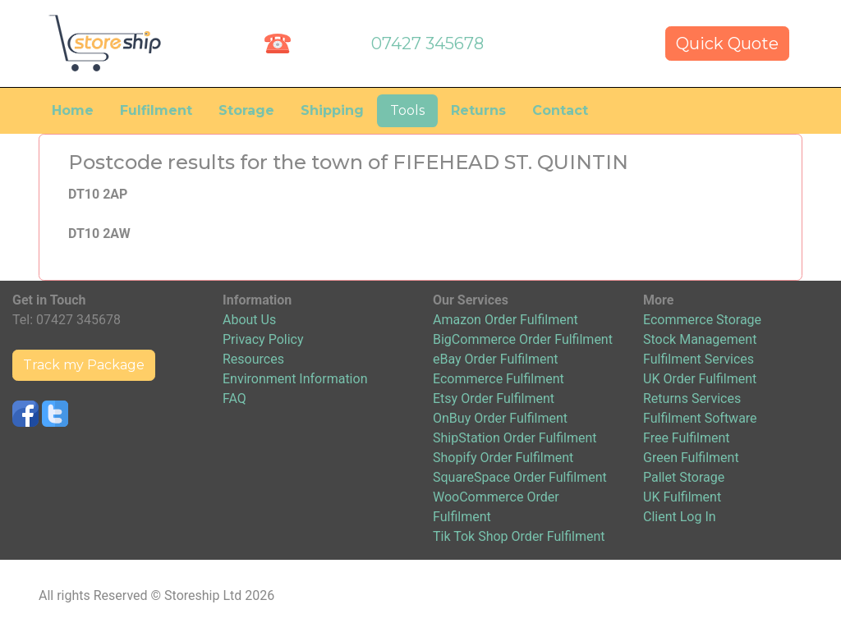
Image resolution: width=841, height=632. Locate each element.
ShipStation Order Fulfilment (515, 438)
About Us (249, 319)
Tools (407, 110)
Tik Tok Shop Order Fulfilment (518, 536)
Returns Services (692, 398)
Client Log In (679, 516)
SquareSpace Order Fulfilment (520, 477)
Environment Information (295, 379)
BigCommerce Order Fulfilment (523, 339)
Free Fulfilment (686, 438)
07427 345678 (427, 43)
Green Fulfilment (691, 457)
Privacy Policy (263, 339)
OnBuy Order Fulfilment (500, 418)
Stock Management (699, 339)
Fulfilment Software (700, 418)
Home (73, 110)
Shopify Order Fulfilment (503, 457)
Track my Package (84, 365)
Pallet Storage (683, 477)
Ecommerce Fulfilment (498, 379)
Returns (478, 110)
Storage (246, 110)
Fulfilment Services (698, 359)
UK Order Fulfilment (699, 379)
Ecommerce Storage (702, 319)
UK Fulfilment (682, 497)
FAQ (234, 398)
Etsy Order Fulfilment (493, 398)
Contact (560, 110)
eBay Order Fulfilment (495, 359)
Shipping (332, 110)
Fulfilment (156, 110)
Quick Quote (727, 43)
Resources (253, 359)
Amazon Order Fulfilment (505, 319)
